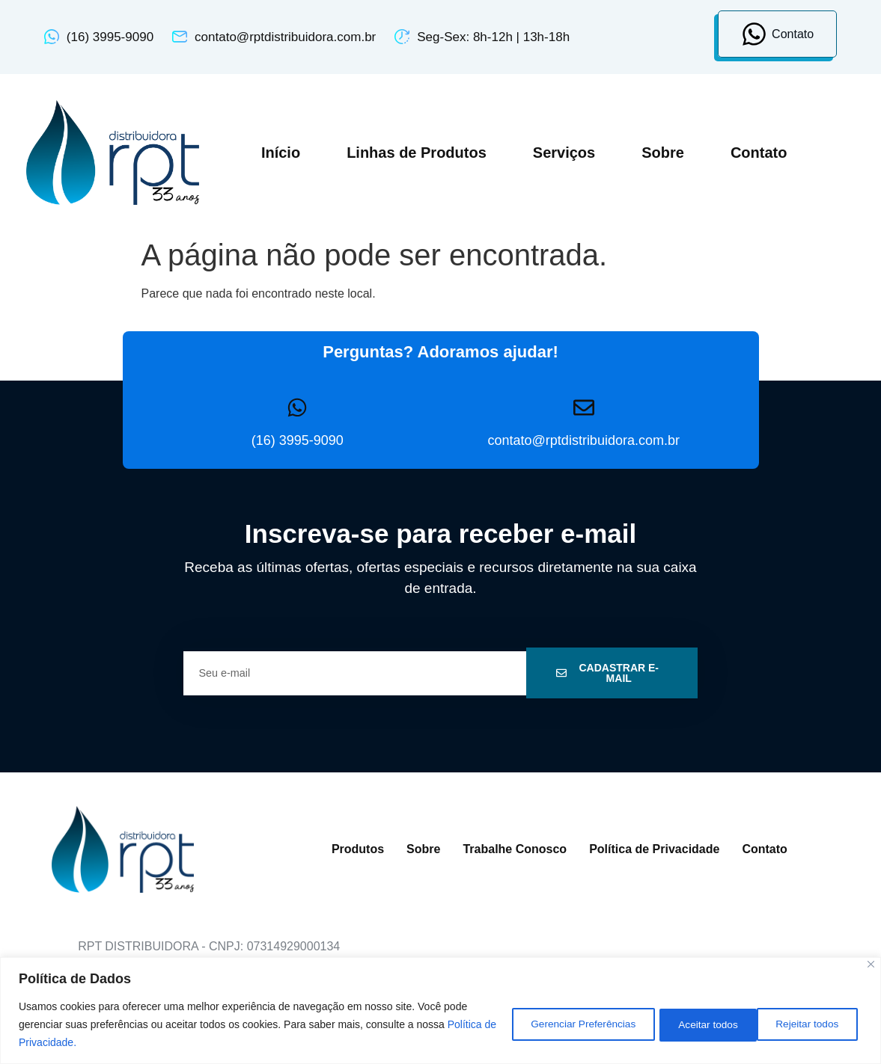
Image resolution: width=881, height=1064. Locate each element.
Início (280, 152)
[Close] (871, 964)
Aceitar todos (810, 1024)
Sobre (662, 152)
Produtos (358, 849)
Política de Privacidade (654, 849)
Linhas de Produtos (417, 152)
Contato (759, 152)
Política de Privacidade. (73, 1042)
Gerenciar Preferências (562, 1024)
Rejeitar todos (697, 1024)
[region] (440, 1010)
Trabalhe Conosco (515, 849)
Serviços (564, 152)
